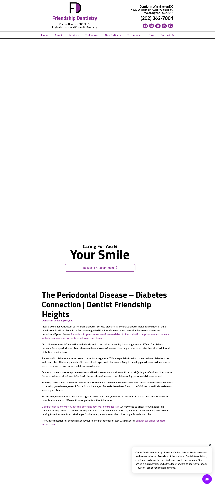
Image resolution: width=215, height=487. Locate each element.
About (58, 34)
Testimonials (134, 34)
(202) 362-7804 (157, 18)
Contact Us (167, 34)
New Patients (113, 34)
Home (44, 34)
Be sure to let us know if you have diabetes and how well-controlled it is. (80, 406)
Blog (151, 34)
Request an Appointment (100, 267)
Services (74, 34)
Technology (92, 34)
